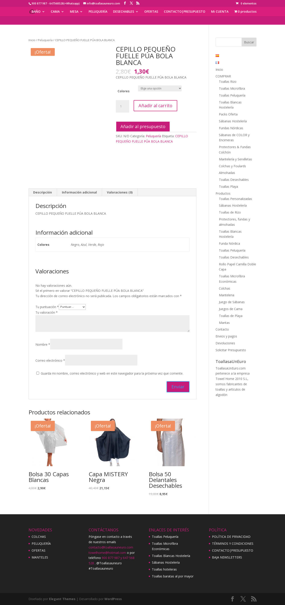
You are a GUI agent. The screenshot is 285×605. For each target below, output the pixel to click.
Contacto (222, 329)
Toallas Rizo (227, 81)
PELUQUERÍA (98, 12)
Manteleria (226, 295)
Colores (124, 91)
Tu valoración (46, 312)
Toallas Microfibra (232, 88)
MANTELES (40, 557)
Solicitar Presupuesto (231, 350)
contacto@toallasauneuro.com (111, 547)
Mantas (224, 323)
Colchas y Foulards (232, 166)
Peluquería (45, 40)
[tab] (42, 192)
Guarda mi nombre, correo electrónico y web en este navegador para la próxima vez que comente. (112, 373)
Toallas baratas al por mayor (172, 576)
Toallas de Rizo (230, 212)
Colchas (224, 288)
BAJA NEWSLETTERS (227, 557)
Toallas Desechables (234, 179)
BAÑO (36, 12)
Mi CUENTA (219, 12)
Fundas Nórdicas (231, 128)
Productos (223, 193)
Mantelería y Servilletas (235, 159)
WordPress (113, 599)
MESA (74, 12)
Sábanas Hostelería (233, 121)
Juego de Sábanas (232, 302)
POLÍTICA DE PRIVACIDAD (231, 536)
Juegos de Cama (230, 309)
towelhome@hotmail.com (107, 553)
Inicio (31, 40)
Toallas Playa (228, 186)
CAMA (55, 12)
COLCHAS (39, 536)
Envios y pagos (226, 336)
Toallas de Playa (230, 316)
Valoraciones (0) (120, 192)
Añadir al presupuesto (142, 126)
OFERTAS (151, 12)
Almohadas (227, 173)
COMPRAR (223, 76)
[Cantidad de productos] (122, 106)
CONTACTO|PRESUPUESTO (184, 12)
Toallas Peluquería (232, 95)
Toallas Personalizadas (235, 199)
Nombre (42, 344)
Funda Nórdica (229, 243)
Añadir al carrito (155, 106)
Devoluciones (225, 343)
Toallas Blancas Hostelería (171, 556)
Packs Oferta (228, 114)
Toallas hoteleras (164, 569)
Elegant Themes (62, 599)
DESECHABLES (123, 12)
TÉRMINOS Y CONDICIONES (232, 543)
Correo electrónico (50, 360)
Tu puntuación (47, 307)
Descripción (42, 192)
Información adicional (79, 192)
